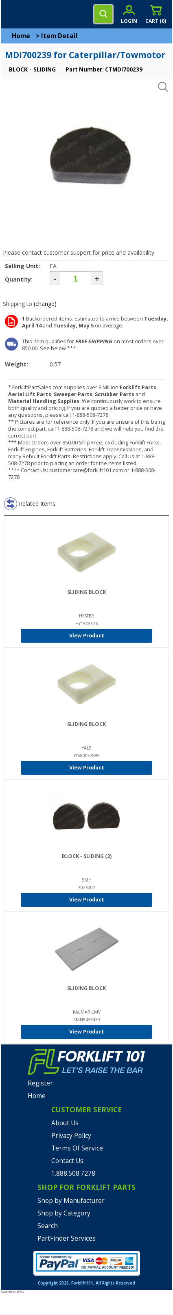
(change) (45, 304)
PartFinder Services (66, 1238)
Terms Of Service (77, 1148)
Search (47, 1226)
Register (40, 1083)
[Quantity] (75, 278)
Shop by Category (63, 1213)
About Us (65, 1123)
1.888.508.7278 (73, 1173)
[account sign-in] (129, 14)
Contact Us (67, 1161)
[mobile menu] (13, 14)
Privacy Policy (71, 1135)
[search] (103, 14)
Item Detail (59, 36)
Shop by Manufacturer (71, 1200)
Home (21, 36)
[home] (39, 14)
